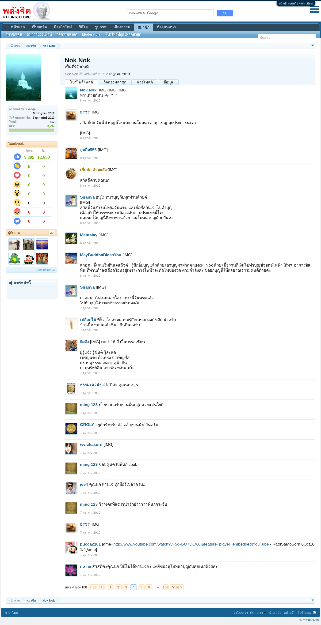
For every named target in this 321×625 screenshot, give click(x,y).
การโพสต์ (145, 82)
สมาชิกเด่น (13, 34)
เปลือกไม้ (88, 319)
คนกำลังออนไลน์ (39, 34)
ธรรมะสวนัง (90, 384)
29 (52, 232)
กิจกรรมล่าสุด (114, 82)
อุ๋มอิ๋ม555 (88, 149)
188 (165, 587)
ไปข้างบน (304, 612)
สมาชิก (143, 27)
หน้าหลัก (289, 612)
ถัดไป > (176, 587)
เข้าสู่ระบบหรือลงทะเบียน (296, 3)
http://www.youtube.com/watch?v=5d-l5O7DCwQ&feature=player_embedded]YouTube (191, 544)
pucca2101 (90, 544)
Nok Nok (88, 90)
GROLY (87, 424)
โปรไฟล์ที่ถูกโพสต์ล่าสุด (123, 34)
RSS (314, 612)
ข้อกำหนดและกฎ (309, 619)
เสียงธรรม (122, 27)
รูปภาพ (101, 27)
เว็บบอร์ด (39, 27)
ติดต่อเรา (258, 612)
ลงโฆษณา (241, 612)
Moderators (91, 34)
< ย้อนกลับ (97, 587)
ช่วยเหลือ (275, 612)
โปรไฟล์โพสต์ (81, 82)
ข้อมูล (168, 82)
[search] (169, 13)
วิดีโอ (83, 27)
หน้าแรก (18, 27)
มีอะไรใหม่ (63, 27)
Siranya (87, 197)
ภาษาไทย (11, 612)
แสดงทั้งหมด (45, 270)
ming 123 (89, 404)
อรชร (84, 112)
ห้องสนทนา (166, 27)
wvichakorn (91, 444)
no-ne (85, 566)
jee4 (84, 484)
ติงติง (84, 341)
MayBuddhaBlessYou (100, 254)
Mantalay (88, 235)
